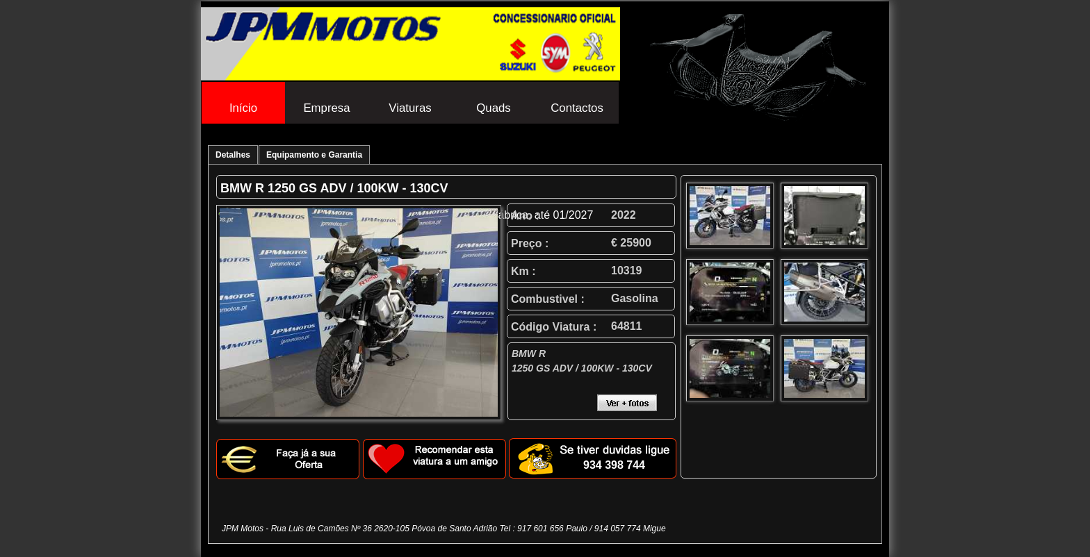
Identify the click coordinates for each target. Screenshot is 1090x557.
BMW (236, 188)
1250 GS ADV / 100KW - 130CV (358, 188)
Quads (493, 108)
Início (243, 108)
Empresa (326, 108)
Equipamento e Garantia (314, 155)
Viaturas (410, 108)
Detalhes (232, 155)
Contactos (577, 108)
